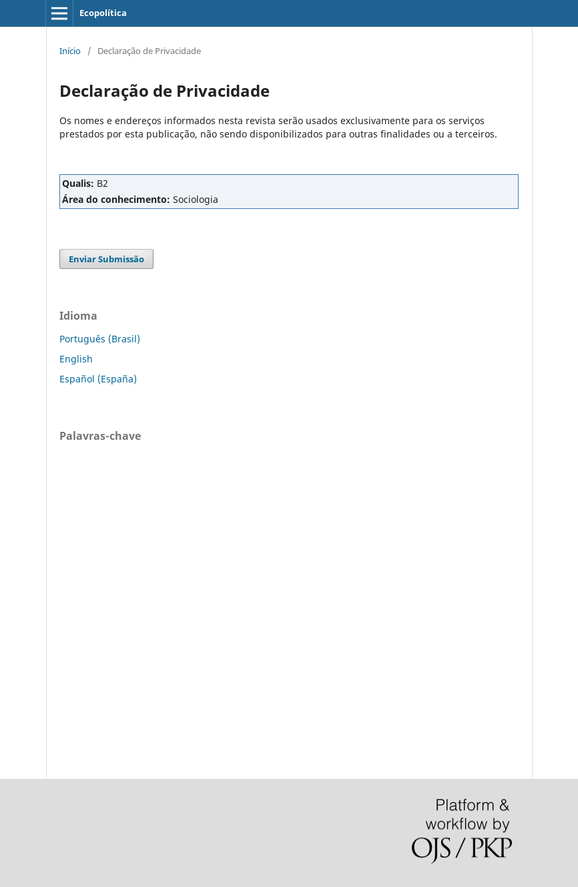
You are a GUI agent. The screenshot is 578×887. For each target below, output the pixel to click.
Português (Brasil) (99, 338)
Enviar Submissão (106, 259)
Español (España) (98, 378)
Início (70, 51)
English (76, 358)
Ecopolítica (103, 13)
